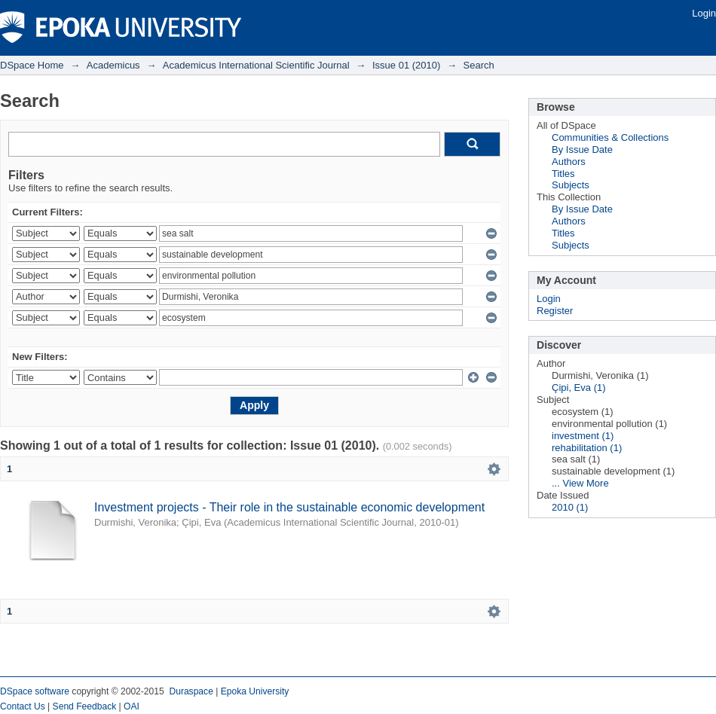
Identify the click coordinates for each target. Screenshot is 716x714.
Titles (563, 173)
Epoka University (255, 691)
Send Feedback (85, 706)
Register (555, 310)
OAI (131, 706)
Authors (569, 161)
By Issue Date (582, 149)
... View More (580, 483)
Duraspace (191, 691)
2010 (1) (570, 507)
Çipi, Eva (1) (579, 387)
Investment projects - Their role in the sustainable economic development (289, 507)
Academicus (113, 65)
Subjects (570, 185)
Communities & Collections (610, 137)
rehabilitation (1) (587, 447)
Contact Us (22, 706)
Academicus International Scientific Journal (256, 65)
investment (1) (582, 435)
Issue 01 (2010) (406, 65)
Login (704, 13)
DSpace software (34, 691)
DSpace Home (32, 65)
